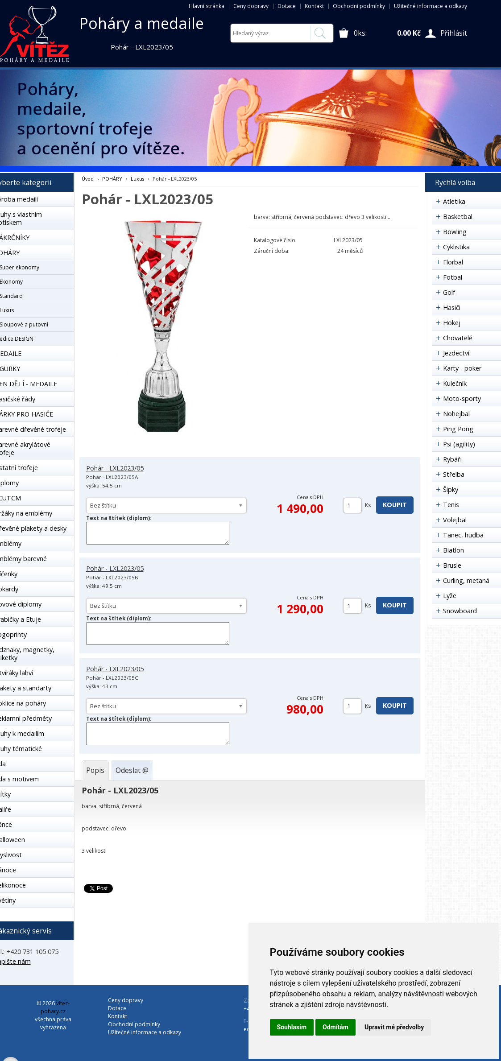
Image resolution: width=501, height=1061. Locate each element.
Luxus (137, 178)
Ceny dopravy (251, 6)
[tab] (95, 770)
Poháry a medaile (141, 23)
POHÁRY (112, 178)
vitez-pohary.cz (55, 1007)
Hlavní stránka (206, 6)
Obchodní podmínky (359, 6)
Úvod (88, 178)
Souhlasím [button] (292, 1027)
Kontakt (314, 6)
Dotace (286, 6)
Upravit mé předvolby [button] (394, 1027)
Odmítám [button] (335, 1027)
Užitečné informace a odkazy (430, 6)
